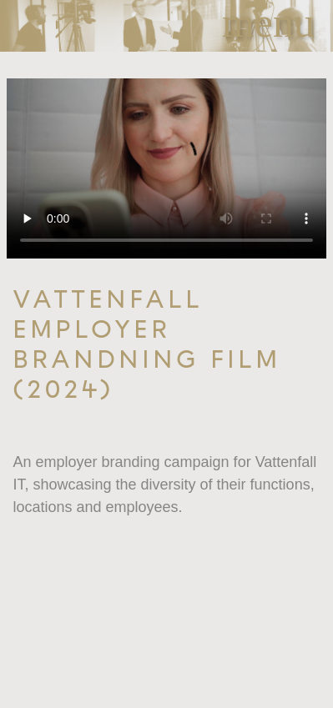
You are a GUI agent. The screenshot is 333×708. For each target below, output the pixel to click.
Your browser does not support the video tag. (166, 168)
